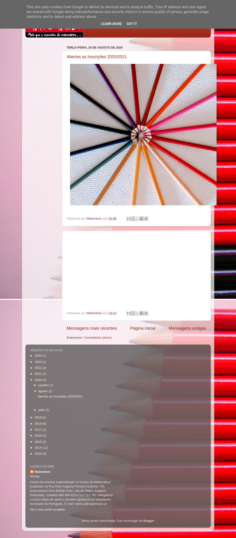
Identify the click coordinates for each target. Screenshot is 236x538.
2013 (38, 453)
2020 (38, 380)
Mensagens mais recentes (92, 328)
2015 (38, 441)
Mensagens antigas (187, 328)
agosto (43, 391)
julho (42, 410)
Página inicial (142, 328)
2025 (38, 355)
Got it (131, 24)
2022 (38, 368)
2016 (38, 435)
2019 (38, 417)
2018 (38, 423)
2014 (38, 447)
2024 (38, 362)
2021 (38, 373)
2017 (38, 429)
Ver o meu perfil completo (47, 509)
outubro (44, 385)
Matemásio (43, 471)
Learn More (111, 24)
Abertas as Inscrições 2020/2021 (97, 56)
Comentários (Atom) (97, 337)
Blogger (148, 520)
